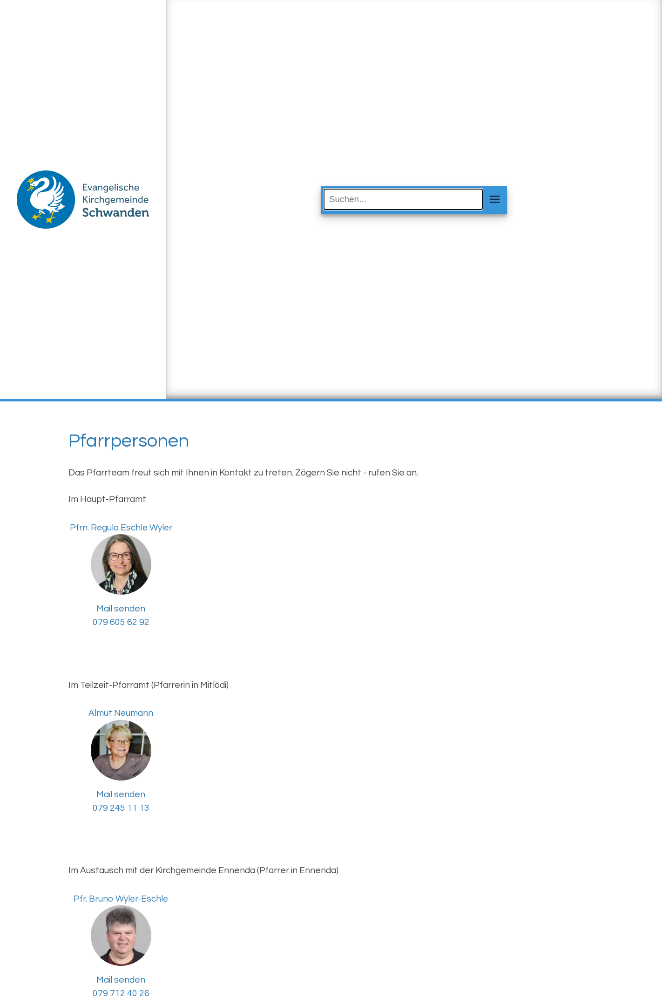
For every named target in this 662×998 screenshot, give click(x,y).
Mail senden (120, 608)
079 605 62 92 (121, 622)
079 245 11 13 (121, 808)
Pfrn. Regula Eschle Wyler (121, 527)
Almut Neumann (120, 713)
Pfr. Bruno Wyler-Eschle (121, 898)
